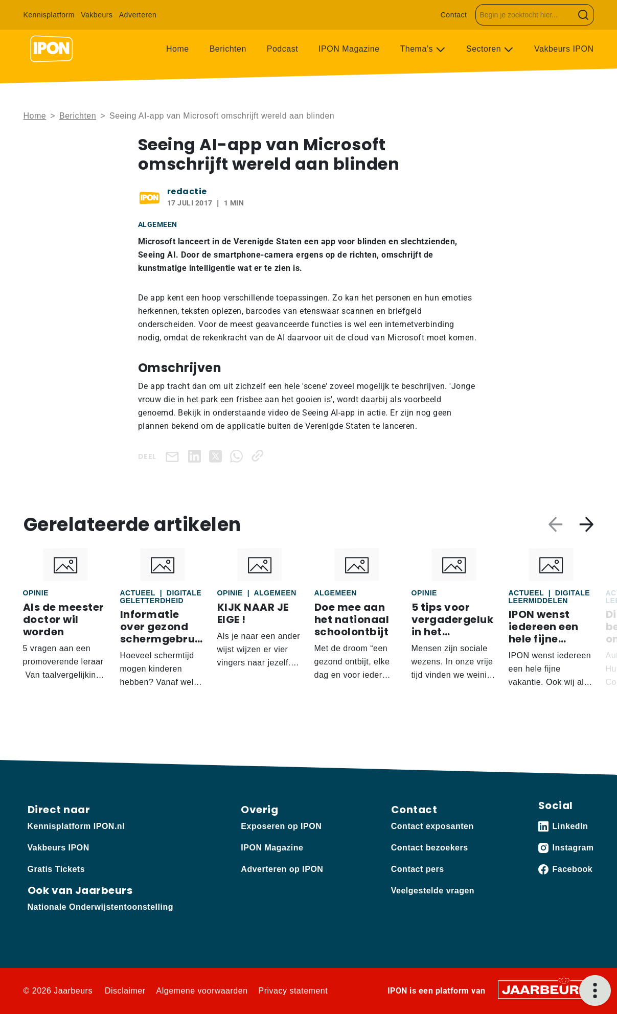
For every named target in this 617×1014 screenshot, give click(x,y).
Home (177, 48)
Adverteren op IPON (282, 869)
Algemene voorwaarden (202, 990)
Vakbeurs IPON (563, 48)
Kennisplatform (49, 15)
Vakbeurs (96, 15)
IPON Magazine (348, 48)
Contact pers (417, 869)
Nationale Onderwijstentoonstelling (100, 907)
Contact (454, 15)
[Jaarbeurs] (546, 989)
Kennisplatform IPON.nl (76, 826)
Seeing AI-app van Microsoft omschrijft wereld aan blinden (221, 115)
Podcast (282, 48)
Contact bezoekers (429, 847)
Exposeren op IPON (281, 826)
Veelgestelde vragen (432, 890)
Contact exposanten (432, 826)
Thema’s (418, 48)
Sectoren (485, 48)
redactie (187, 191)
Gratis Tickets (56, 869)
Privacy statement (293, 990)
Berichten (228, 48)
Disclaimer (125, 990)
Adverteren (137, 15)
